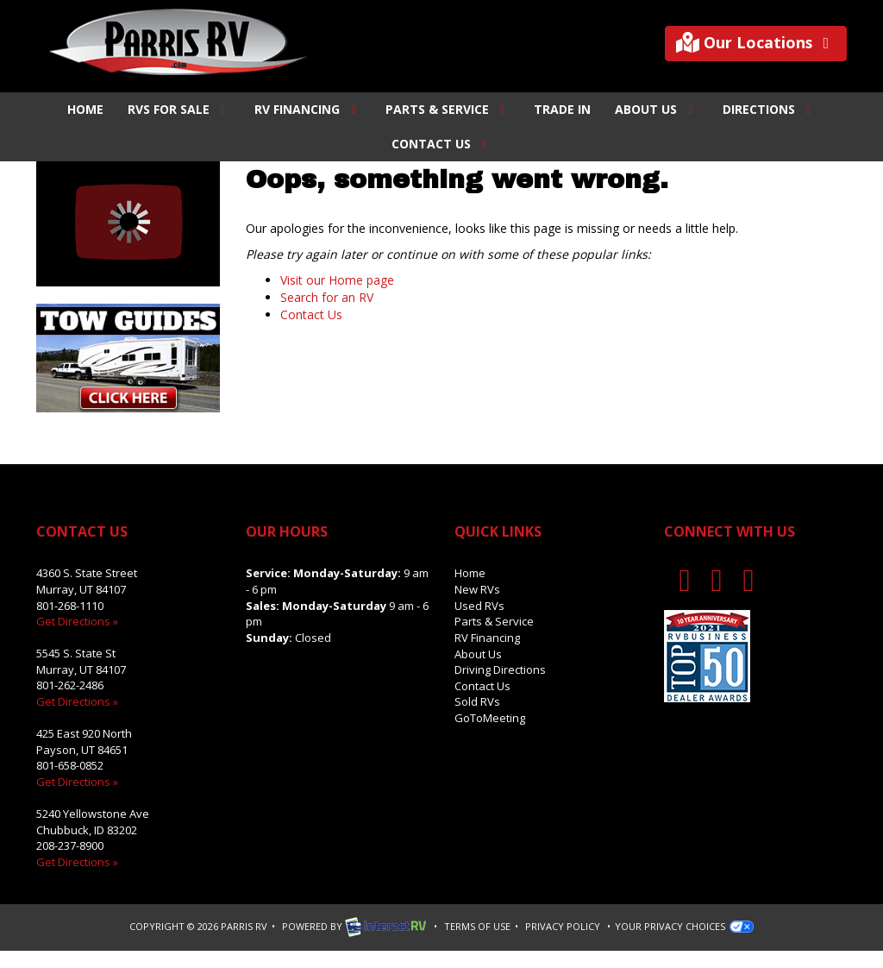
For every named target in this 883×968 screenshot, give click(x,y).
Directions (770, 109)
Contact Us (441, 143)
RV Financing (307, 109)
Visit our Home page (337, 280)
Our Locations (755, 42)
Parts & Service (447, 109)
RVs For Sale (179, 109)
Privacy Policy (562, 926)
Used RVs (479, 605)
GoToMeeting (489, 718)
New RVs (477, 589)
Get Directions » (77, 621)
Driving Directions (500, 669)
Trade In (562, 109)
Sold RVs (477, 701)
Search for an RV (326, 297)
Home (85, 109)
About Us (656, 109)
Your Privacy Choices (684, 926)
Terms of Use (477, 926)
